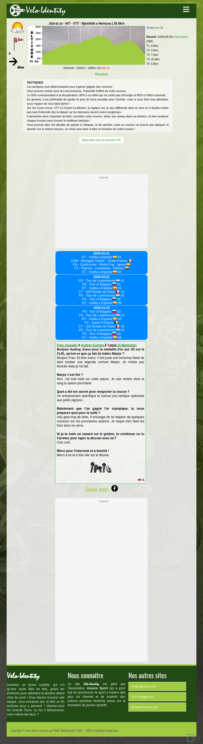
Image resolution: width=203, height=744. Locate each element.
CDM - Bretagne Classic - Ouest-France (101, 261)
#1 (119, 257)
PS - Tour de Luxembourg (99, 281)
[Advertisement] (101, 158)
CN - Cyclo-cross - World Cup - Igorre (101, 264)
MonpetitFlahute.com (144, 707)
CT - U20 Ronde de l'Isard (99, 292)
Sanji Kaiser (181, 36)
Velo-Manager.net (142, 697)
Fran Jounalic (67, 345)
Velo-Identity (46, 10)
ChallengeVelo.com (143, 686)
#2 (119, 272)
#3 (119, 288)
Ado (106, 68)
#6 (119, 337)
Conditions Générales (106, 730)
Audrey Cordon (95, 345)
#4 (119, 303)
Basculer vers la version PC (101, 140)
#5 (119, 319)
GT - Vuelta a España (99, 257)
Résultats (101, 74)
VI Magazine (127, 345)
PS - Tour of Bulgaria (99, 284)
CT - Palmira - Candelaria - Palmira (101, 268)
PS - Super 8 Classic (101, 323)
